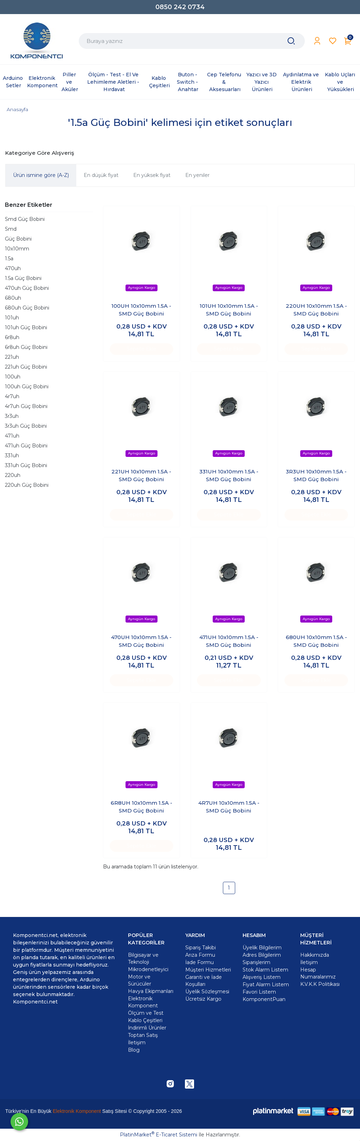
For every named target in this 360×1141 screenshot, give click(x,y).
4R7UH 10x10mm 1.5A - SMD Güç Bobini (228, 806)
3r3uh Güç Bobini (26, 426)
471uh (12, 436)
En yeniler (197, 175)
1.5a (9, 258)
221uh (12, 357)
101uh (12, 317)
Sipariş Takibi (200, 947)
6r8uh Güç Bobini (26, 347)
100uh (12, 377)
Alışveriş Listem (262, 977)
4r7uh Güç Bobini (26, 406)
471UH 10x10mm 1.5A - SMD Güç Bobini (228, 641)
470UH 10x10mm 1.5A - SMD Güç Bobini (141, 641)
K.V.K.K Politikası (320, 984)
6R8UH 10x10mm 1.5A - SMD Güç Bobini (141, 806)
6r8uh (12, 337)
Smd (11, 229)
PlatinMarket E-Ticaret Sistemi (158, 1135)
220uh (12, 475)
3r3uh (12, 416)
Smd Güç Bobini (25, 219)
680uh (13, 298)
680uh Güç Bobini (27, 308)
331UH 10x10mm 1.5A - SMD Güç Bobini (228, 475)
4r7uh (12, 396)
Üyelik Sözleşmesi (207, 991)
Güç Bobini (18, 239)
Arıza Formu (200, 955)
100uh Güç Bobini (27, 386)
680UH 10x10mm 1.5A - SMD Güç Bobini (316, 641)
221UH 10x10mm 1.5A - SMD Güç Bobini (141, 475)
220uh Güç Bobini (27, 485)
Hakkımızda (314, 955)
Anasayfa (17, 109)
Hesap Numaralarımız (318, 973)
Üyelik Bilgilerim (262, 947)
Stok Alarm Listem (265, 970)
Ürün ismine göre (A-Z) (41, 175)
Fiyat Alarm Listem (266, 984)
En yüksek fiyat (152, 175)
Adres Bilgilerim (262, 955)
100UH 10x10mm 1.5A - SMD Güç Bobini (141, 309)
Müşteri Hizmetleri (208, 970)
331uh (12, 455)
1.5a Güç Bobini (23, 278)
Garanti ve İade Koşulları (203, 980)
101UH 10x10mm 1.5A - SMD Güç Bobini (229, 309)
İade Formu (199, 962)
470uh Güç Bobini (27, 288)
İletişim (309, 962)
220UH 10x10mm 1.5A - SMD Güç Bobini (316, 309)
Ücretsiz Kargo (203, 999)
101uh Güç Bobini (26, 327)
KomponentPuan (264, 999)
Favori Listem (259, 992)
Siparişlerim (256, 962)
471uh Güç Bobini (26, 445)
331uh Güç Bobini (26, 465)
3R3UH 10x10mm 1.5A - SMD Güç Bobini (316, 475)
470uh (13, 268)
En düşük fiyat (101, 175)
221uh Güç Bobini (26, 367)
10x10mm (17, 249)
